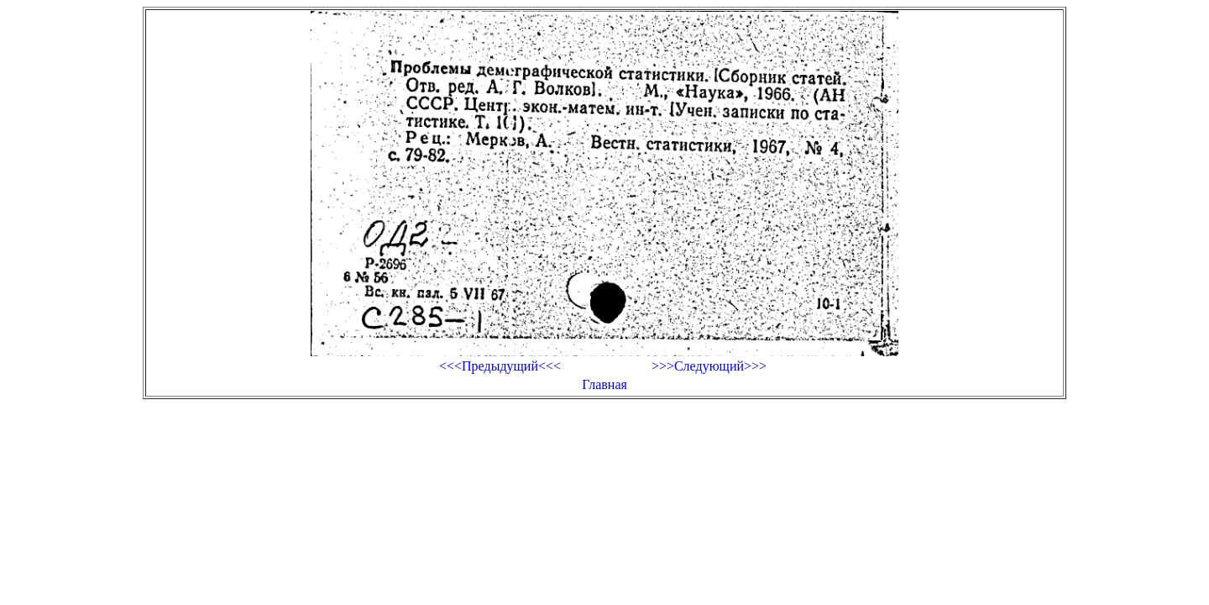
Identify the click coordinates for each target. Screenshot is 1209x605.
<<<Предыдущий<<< (500, 366)
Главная (604, 384)
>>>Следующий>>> (709, 366)
